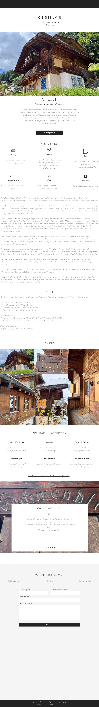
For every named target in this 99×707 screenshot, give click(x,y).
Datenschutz (43, 702)
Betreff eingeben (24, 596)
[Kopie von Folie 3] (46, 547)
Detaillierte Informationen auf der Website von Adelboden (49, 475)
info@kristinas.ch (12, 581)
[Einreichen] (49, 625)
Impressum (35, 702)
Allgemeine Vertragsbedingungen (57, 702)
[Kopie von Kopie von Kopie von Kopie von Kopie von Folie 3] (50, 547)
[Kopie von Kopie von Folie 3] (48, 547)
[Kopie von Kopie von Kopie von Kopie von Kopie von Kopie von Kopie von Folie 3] (54, 547)
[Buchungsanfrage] (49, 133)
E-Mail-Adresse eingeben (59, 589)
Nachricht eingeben (25, 603)
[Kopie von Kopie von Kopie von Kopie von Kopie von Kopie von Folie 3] (52, 547)
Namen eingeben (24, 589)
